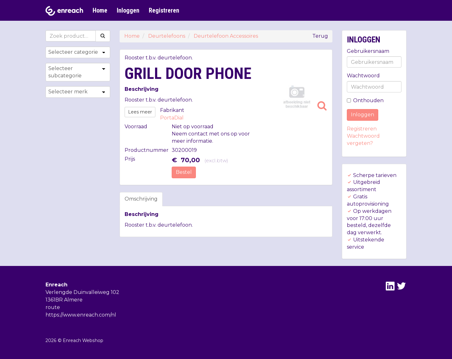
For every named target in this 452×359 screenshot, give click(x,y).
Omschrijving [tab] (141, 199)
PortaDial (172, 118)
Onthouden (365, 100)
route (53, 307)
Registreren (164, 10)
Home (100, 10)
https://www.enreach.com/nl (81, 315)
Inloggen (128, 10)
